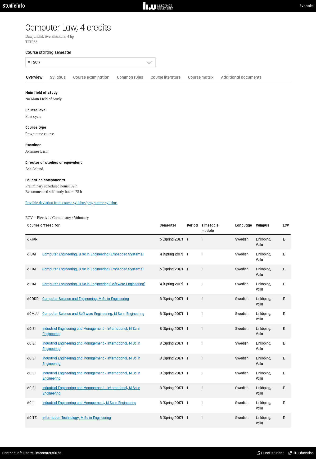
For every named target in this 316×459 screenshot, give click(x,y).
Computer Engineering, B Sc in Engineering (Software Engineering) (93, 284)
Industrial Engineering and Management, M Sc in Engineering (89, 402)
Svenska (306, 6)
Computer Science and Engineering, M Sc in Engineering (85, 298)
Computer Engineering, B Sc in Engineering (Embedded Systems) (93, 254)
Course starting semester (48, 52)
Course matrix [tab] (200, 77)
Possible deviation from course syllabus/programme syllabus (71, 203)
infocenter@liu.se (49, 453)
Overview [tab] (34, 77)
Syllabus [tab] (58, 77)
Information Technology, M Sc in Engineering (76, 417)
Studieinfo (13, 6)
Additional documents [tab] (241, 77)
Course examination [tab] (91, 77)
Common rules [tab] (130, 77)
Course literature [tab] (166, 77)
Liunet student (270, 453)
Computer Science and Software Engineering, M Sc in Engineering (93, 313)
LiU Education (301, 453)
